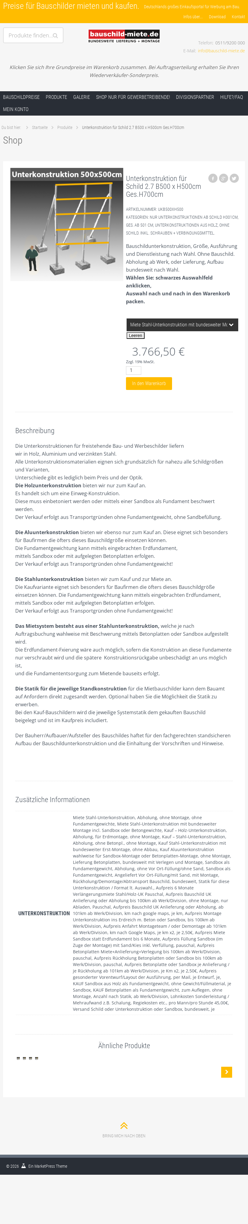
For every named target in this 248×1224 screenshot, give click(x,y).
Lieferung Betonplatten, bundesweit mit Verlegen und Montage (138, 862)
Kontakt (238, 16)
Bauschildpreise (21, 97)
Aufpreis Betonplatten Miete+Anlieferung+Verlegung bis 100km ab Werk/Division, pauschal (147, 951)
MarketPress (44, 1209)
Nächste (227, 1094)
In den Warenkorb (149, 383)
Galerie (81, 97)
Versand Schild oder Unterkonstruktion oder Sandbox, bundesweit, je (144, 1009)
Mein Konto (15, 109)
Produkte (56, 97)
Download (217, 16)
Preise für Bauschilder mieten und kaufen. (71, 6)
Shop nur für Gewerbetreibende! (133, 97)
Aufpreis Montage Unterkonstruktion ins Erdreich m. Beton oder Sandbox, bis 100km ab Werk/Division (147, 919)
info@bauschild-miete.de (221, 51)
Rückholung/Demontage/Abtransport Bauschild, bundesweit (134, 881)
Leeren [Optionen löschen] (135, 335)
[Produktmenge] (133, 370)
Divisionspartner (195, 97)
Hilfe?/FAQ (231, 97)
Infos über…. (193, 16)
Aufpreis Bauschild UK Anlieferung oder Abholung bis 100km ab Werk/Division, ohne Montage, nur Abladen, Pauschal (150, 900)
